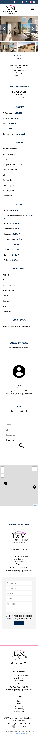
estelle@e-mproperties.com (20, 570)
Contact (19, 97)
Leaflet (35, 505)
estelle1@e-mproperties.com (20, 394)
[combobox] (19, 425)
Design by (21, 726)
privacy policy (12, 618)
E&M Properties (19, 549)
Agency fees (20, 720)
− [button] (2, 471)
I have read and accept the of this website (19, 617)
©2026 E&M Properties (12, 718)
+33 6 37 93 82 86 (20, 391)
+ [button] (2, 468)
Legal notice (29, 718)
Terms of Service (20, 733)
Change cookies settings (20, 723)
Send (19, 623)
